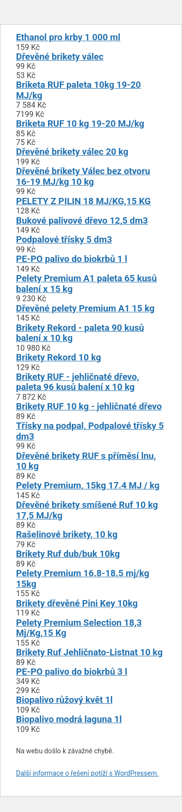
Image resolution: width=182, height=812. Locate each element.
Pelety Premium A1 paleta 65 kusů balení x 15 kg (86, 283)
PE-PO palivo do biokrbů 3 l (71, 671)
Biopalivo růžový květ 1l (64, 700)
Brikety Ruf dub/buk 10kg (68, 554)
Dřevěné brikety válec (59, 56)
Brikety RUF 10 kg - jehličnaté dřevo (89, 406)
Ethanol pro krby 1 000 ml (68, 37)
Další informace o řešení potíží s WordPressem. (87, 773)
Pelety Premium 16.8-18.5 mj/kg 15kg (82, 578)
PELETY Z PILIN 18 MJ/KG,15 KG (83, 201)
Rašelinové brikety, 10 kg (66, 534)
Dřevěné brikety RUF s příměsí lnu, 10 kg (86, 461)
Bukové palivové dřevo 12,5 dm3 (82, 220)
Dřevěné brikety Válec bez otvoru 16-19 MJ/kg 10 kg (83, 176)
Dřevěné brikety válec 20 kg (72, 151)
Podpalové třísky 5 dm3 (64, 239)
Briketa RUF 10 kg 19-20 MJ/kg (80, 123)
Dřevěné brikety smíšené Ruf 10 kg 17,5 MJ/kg (87, 510)
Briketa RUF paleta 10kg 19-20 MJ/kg (78, 90)
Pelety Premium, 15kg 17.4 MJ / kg (88, 485)
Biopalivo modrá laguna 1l (69, 719)
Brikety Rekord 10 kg (58, 357)
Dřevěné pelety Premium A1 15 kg (85, 308)
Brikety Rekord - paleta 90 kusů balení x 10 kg (80, 333)
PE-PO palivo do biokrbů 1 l (71, 259)
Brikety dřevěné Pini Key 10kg (77, 603)
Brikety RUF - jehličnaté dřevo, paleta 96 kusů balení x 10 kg (77, 382)
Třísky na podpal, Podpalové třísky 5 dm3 (90, 431)
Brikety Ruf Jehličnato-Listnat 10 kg (89, 652)
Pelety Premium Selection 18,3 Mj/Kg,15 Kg (79, 628)
